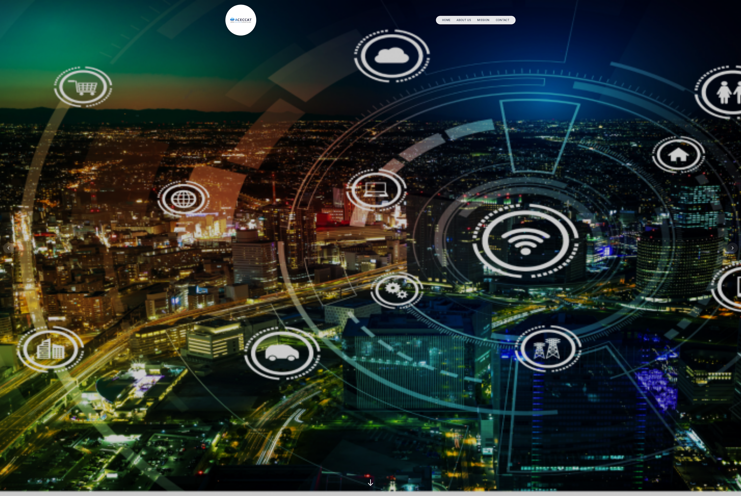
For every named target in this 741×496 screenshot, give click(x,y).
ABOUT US (464, 20)
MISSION (483, 20)
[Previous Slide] (8, 248)
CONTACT (502, 20)
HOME (446, 20)
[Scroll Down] (370, 483)
